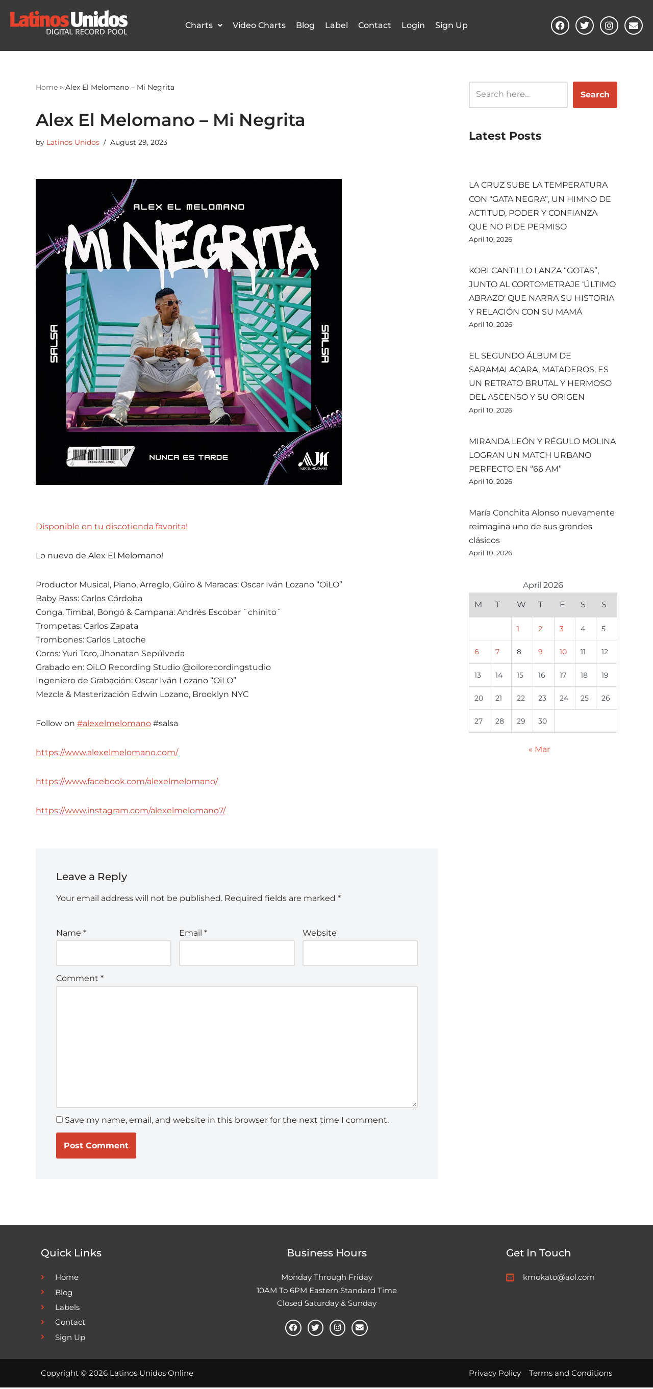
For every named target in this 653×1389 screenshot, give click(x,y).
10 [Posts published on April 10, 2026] (563, 653)
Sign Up (451, 25)
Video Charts (259, 25)
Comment (80, 979)
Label (336, 25)
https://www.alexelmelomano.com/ (107, 754)
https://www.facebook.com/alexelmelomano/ (127, 783)
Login (413, 25)
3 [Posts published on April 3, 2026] (562, 630)
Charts (203, 25)
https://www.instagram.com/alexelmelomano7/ (130, 812)
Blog (305, 25)
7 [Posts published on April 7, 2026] (497, 653)
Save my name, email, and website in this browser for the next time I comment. (227, 1121)
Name (71, 934)
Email (193, 934)
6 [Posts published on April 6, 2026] (476, 653)
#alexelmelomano (114, 725)
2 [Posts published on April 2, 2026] (540, 630)
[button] (204, 25)
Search (595, 94)
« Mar (539, 752)
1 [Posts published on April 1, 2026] (518, 630)
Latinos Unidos (72, 141)
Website (320, 934)
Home (47, 86)
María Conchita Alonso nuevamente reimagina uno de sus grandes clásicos (542, 527)
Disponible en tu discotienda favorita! (112, 526)
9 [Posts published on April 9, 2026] (540, 653)
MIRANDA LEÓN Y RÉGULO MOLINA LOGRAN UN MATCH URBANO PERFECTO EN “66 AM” (542, 455)
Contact (374, 25)
